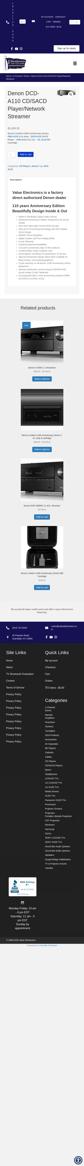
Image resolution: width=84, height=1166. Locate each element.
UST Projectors (52, 820)
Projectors (50, 813)
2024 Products (52, 735)
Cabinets (49, 752)
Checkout (60, 17)
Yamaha (49, 868)
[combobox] (22, 21)
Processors (50, 804)
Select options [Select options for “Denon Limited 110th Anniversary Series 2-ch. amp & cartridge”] (42, 449)
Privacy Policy (13, 694)
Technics (49, 726)
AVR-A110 (21, 139)
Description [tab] (16, 179)
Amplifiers (49, 718)
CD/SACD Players (54, 765)
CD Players (24, 166)
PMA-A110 (13, 136)
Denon (27, 76)
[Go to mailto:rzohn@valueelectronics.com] (61, 628)
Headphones (51, 774)
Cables (48, 757)
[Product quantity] (11, 154)
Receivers (50, 825)
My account (47, 17)
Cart (48, 22)
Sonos (48, 833)
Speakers (49, 855)
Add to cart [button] (42, 517)
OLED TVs (50, 795)
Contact (10, 680)
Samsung (49, 829)
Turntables (50, 731)
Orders (57, 22)
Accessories (51, 739)
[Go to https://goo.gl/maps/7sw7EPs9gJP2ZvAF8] (21, 637)
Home (8, 76)
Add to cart (26, 154)
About (9, 667)
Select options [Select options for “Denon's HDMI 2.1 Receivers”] (42, 379)
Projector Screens (53, 808)
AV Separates (51, 744)
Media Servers (52, 791)
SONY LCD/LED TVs (55, 838)
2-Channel (17, 76)
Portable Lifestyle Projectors (58, 816)
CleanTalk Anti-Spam (48, 945)
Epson (48, 770)
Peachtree (50, 722)
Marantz (49, 715)
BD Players (50, 748)
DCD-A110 (36, 136)
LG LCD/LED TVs (53, 783)
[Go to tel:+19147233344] (9, 22)
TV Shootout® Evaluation (20, 674)
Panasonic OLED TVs (55, 800)
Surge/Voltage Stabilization (58, 859)
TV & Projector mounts (56, 864)
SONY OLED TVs (53, 842)
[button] (33, 21)
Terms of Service (15, 687)
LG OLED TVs (52, 787)
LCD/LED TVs (52, 778)
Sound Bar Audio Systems (57, 846)
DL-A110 (42, 139)
